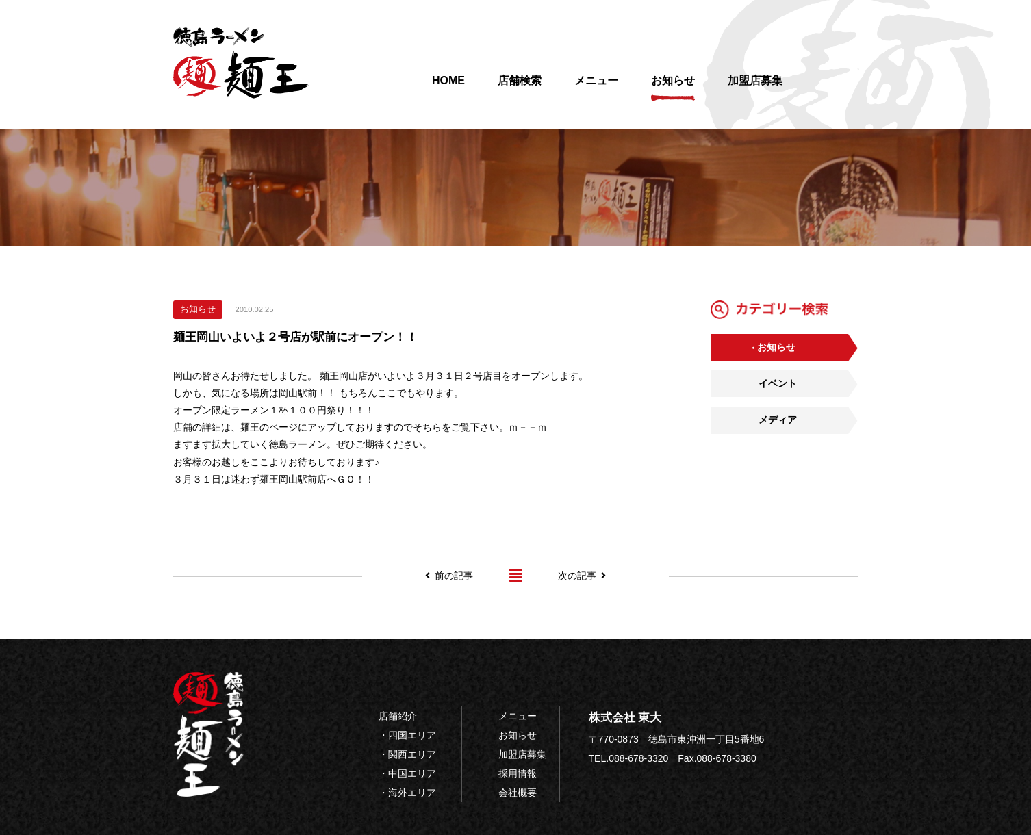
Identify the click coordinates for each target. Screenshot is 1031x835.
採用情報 (517, 773)
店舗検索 (520, 88)
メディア (778, 419)
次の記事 (582, 575)
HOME (448, 88)
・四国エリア (407, 735)
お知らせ (673, 88)
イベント (778, 383)
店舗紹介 (398, 715)
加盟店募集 (755, 88)
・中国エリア (407, 773)
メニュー (596, 88)
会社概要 (517, 792)
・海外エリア (407, 792)
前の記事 (449, 575)
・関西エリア (407, 754)
